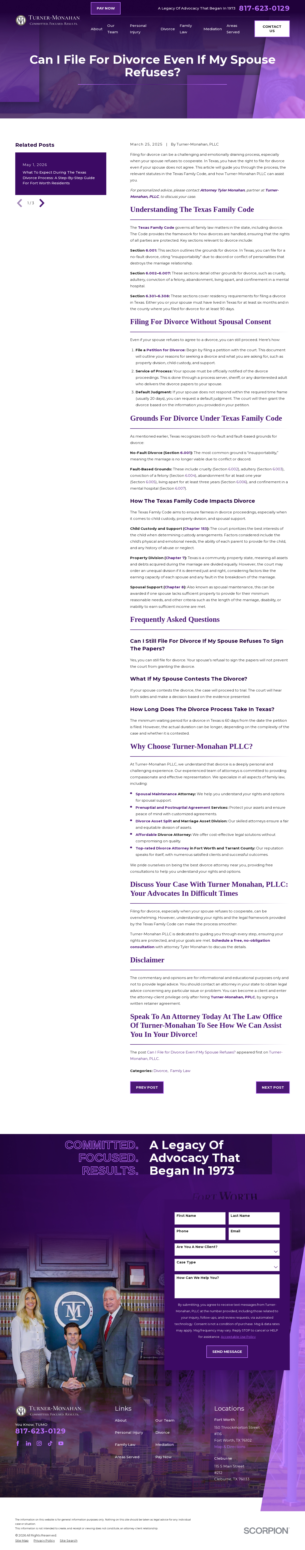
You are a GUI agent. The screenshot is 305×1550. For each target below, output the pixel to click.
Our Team (164, 1420)
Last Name (247, 1216)
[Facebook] (17, 1443)
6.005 (151, 482)
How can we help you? (204, 1278)
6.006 (241, 482)
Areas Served (127, 1457)
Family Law (180, 1070)
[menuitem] (22, 1541)
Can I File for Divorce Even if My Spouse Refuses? (191, 1052)
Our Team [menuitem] (112, 28)
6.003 (277, 469)
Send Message (234, 1351)
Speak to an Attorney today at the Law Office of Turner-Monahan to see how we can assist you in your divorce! (206, 1025)
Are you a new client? (203, 1247)
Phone (189, 1231)
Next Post (273, 1087)
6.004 (190, 475)
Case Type (193, 1262)
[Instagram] (39, 1443)
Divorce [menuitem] (168, 29)
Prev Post (147, 1087)
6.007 (180, 488)
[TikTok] (50, 1443)
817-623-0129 (264, 8)
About (121, 1420)
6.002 (233, 469)
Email (242, 1231)
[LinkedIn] (28, 1443)
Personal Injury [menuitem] (138, 28)
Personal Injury (129, 1432)
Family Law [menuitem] (186, 28)
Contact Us (272, 28)
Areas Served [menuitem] (233, 28)
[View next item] (42, 203)
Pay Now (106, 8)
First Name (193, 1216)
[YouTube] (60, 1443)
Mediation (164, 1444)
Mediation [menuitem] (212, 29)
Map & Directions (229, 1485)
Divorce (160, 1070)
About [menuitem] (96, 29)
